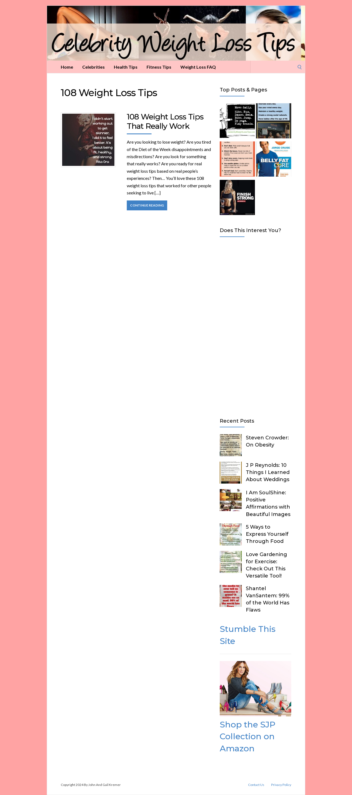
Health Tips (126, 66)
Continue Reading (147, 205)
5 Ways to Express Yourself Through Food (267, 534)
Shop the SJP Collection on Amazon (247, 736)
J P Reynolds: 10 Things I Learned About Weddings (268, 472)
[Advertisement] (255, 326)
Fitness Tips (159, 66)
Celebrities (93, 66)
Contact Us (256, 784)
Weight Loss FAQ (198, 66)
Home (67, 66)
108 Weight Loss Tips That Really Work (165, 121)
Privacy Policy (281, 784)
